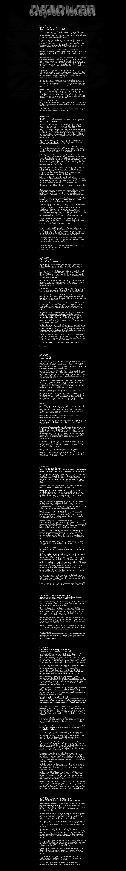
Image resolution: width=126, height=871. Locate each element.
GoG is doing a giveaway (68, 780)
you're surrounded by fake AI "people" (64, 535)
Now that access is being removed (52, 516)
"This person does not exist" (63, 840)
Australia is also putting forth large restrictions (59, 567)
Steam (71, 661)
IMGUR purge (67, 678)
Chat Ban (46, 269)
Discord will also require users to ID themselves (63, 426)
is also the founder (60, 694)
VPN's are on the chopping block (51, 559)
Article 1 (43, 734)
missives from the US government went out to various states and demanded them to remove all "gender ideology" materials (63, 204)
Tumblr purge (79, 676)
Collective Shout (70, 659)
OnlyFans (52, 672)
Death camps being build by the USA (53, 495)
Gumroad (42, 672)
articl (50, 702)
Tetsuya (50, 348)
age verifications (54, 810)
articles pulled (51, 732)
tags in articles (78, 696)
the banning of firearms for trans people (55, 319)
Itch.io (79, 661)
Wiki (78, 659)
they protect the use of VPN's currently (63, 561)
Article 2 (51, 734)
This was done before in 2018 (54, 147)
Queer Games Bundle (47, 755)
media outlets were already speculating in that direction (61, 321)
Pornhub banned (45, 678)
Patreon (83, 670)
